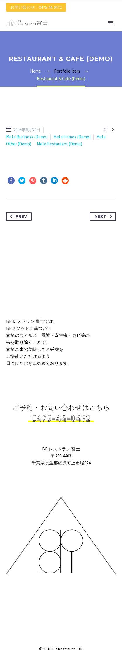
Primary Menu (110, 22)
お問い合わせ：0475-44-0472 (36, 7)
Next (104, 216)
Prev (17, 216)
